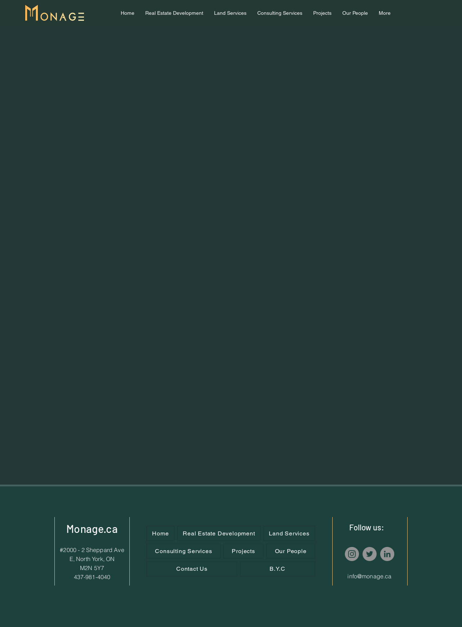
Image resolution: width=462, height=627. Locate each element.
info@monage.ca (369, 576)
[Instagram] (352, 554)
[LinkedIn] (387, 554)
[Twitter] (370, 554)
